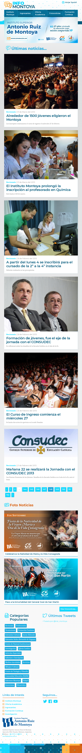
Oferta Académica (40, 13)
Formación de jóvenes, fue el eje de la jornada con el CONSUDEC (38, 340)
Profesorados (21, 626)
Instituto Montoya (10, 13)
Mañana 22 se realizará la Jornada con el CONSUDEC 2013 (40, 471)
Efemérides (21, 685)
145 (31, 489)
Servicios (26, 662)
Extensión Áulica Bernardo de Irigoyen (20, 639)
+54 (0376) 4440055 (15, 734)
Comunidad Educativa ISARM (16, 676)
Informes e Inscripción (14, 658)
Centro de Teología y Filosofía (16, 671)
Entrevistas (9, 685)
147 (44, 489)
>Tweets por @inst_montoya (55, 621)
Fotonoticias (55, 13)
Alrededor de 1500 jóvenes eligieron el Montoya (38, 118)
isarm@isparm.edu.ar (10, 736)
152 (7, 495)
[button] (9, 30)
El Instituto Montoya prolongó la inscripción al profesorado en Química (38, 188)
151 (69, 489)
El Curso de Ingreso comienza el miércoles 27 (33, 416)
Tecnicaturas (10, 630)
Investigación (10, 648)
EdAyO (25, 680)
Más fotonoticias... (69, 609)
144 (25, 489)
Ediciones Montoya (12, 680)
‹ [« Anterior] (6, 489)
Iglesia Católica (24, 648)
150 (63, 489)
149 (57, 489)
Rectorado (11, 112)
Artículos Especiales (13, 653)
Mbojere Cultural (12, 667)
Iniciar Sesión (71, 2)
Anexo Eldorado (29, 635)
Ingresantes (25, 13)
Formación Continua (69, 13)
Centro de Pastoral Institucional (17, 644)
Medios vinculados (12, 662)
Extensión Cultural (12, 635)
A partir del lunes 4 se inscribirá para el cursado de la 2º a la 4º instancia (39, 264)
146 (38, 489)
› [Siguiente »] (12, 495)
